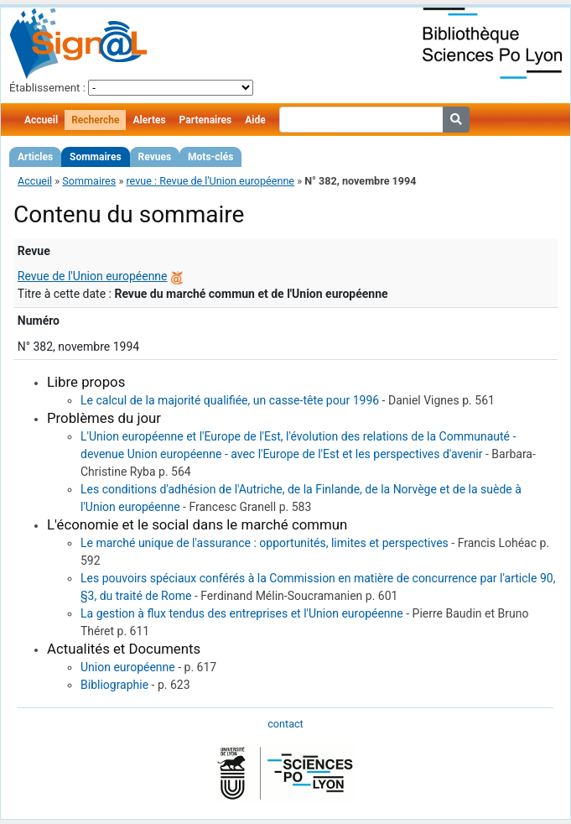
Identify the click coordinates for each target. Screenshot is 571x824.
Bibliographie (114, 684)
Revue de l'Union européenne (93, 276)
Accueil (41, 120)
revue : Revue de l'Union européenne (210, 181)
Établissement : (47, 87)
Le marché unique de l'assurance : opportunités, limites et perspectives (264, 543)
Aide (255, 120)
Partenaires (205, 120)
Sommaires (95, 157)
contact (285, 723)
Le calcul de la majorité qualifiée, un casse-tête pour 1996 (229, 400)
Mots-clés (210, 157)
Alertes (148, 120)
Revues (155, 157)
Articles (35, 157)
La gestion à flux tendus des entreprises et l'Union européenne (241, 613)
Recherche (95, 120)
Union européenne (127, 667)
